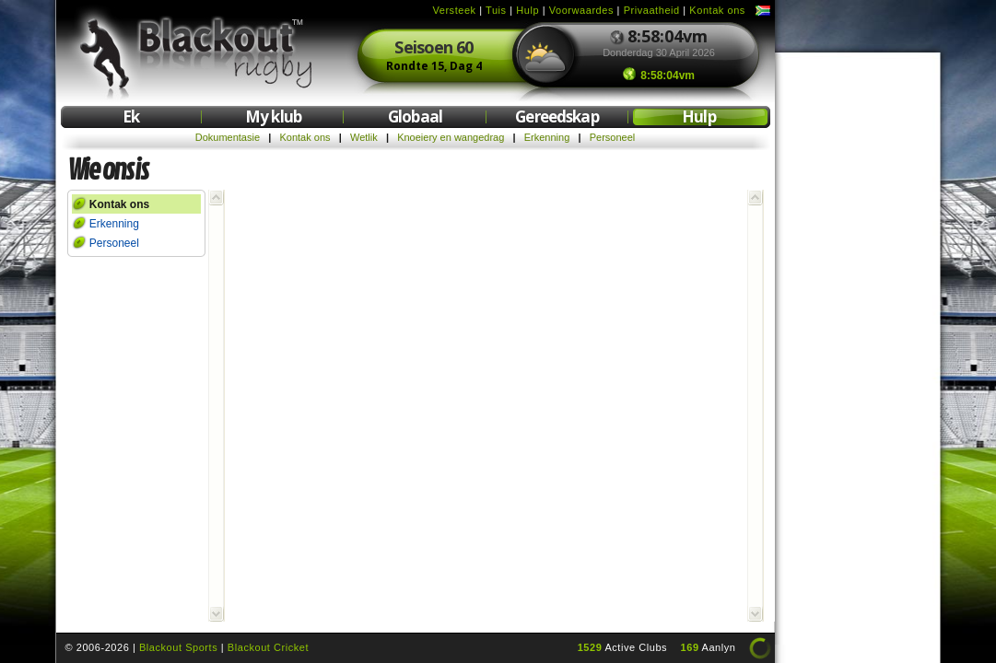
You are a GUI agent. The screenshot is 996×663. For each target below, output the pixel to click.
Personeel (613, 137)
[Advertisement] (858, 339)
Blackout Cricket (268, 647)
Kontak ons (717, 10)
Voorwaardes (581, 10)
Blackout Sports (178, 647)
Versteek (453, 10)
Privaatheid (652, 10)
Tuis (496, 10)
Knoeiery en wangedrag (450, 137)
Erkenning (547, 137)
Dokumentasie (227, 137)
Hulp (527, 10)
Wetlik (364, 137)
